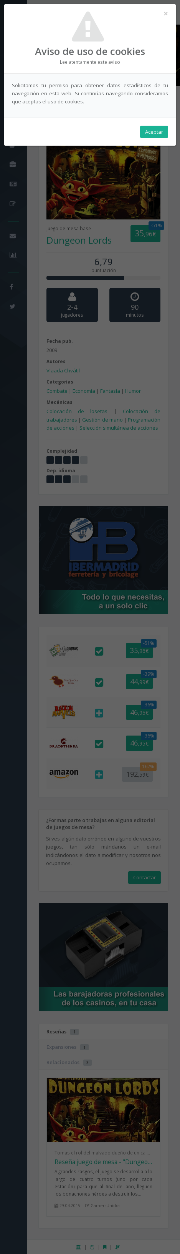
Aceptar (154, 131)
